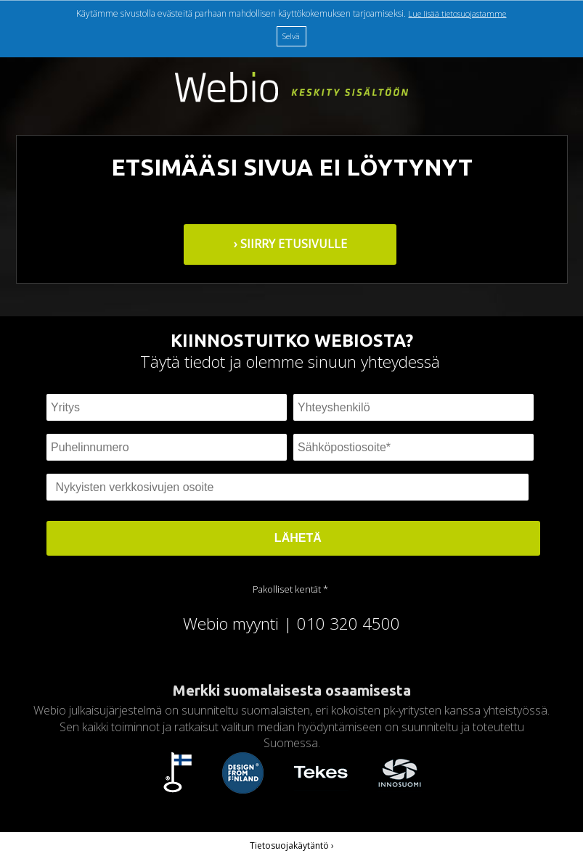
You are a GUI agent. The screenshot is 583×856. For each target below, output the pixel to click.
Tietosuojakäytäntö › (292, 845)
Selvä (291, 35)
